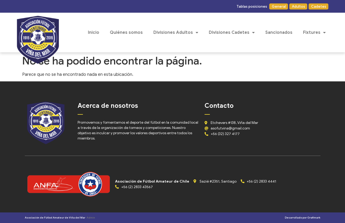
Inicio (93, 32)
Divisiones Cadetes (232, 32)
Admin (91, 217)
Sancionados (278, 32)
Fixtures (314, 32)
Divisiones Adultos (175, 32)
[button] (251, 6)
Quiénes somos (126, 32)
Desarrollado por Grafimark (302, 217)
